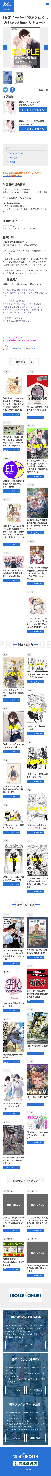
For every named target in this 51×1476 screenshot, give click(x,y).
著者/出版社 (12, 157)
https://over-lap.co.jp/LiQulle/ (25, 348)
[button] (5, 47)
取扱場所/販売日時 (15, 153)
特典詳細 (11, 161)
